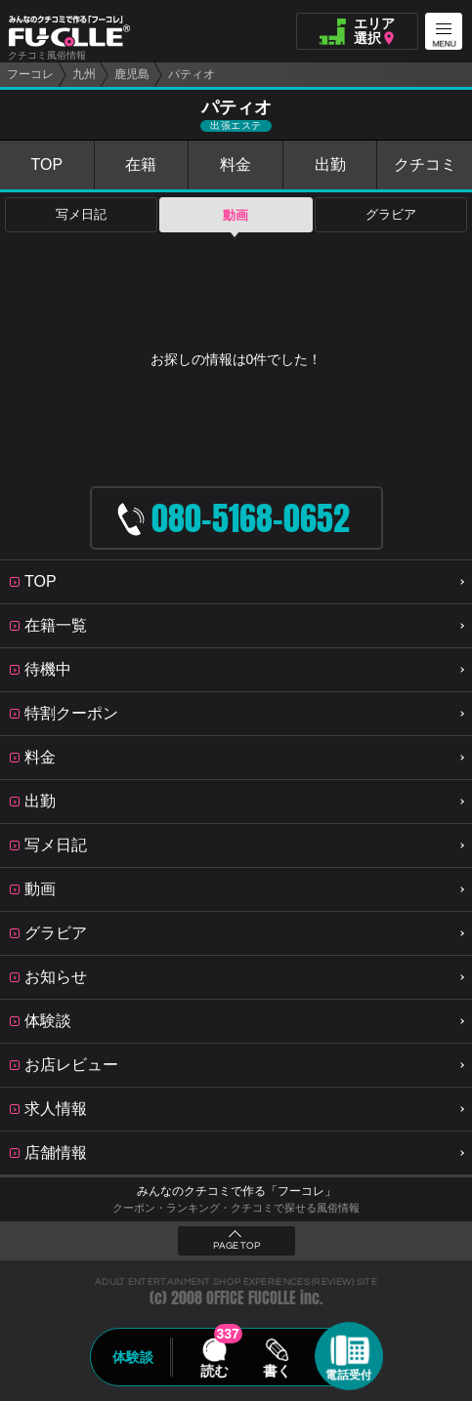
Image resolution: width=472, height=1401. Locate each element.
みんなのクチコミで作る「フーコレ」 (236, 1191)
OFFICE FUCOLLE (251, 1298)
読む (214, 1371)
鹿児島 (132, 74)
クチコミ (425, 164)
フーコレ (30, 74)
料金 (235, 164)
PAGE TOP (236, 1246)
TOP (46, 164)
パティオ (191, 74)
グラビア (390, 215)
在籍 (140, 164)
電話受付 (348, 1374)
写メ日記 (81, 215)
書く (277, 1371)
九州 (84, 74)
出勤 (330, 164)
